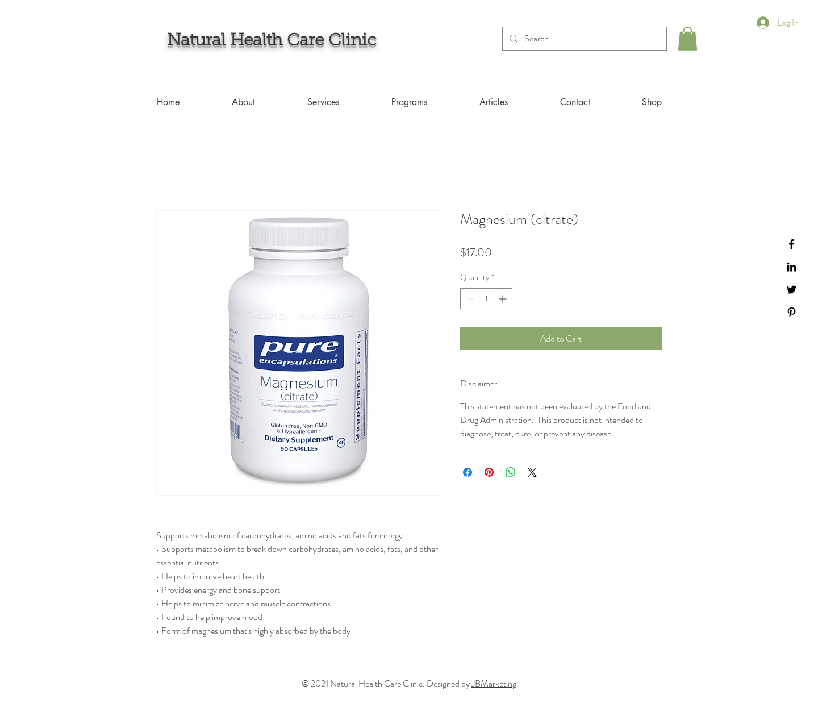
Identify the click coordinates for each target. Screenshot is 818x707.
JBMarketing (493, 683)
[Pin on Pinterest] (489, 472)
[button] (688, 39)
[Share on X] (532, 472)
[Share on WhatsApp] (510, 472)
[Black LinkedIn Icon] (791, 266)
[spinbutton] (486, 299)
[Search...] (583, 38)
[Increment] (503, 299)
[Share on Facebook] (467, 472)
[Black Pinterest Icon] (791, 312)
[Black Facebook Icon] (791, 244)
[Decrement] (469, 299)
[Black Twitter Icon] (791, 289)
